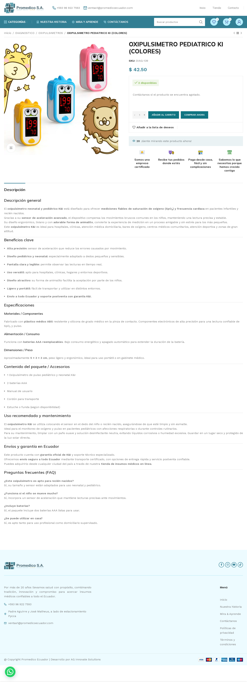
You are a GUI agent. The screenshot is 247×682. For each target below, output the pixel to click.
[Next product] (241, 33)
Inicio (7, 33)
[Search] (179, 22)
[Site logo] (24, 7)
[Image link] (24, 565)
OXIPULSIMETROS (50, 33)
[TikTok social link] (240, 564)
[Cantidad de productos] (139, 115)
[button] (10, 672)
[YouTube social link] (234, 564)
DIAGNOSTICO (24, 33)
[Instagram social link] (227, 564)
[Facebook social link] (221, 564)
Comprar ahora (194, 115)
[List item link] (231, 599)
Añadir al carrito (164, 115)
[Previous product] (234, 33)
